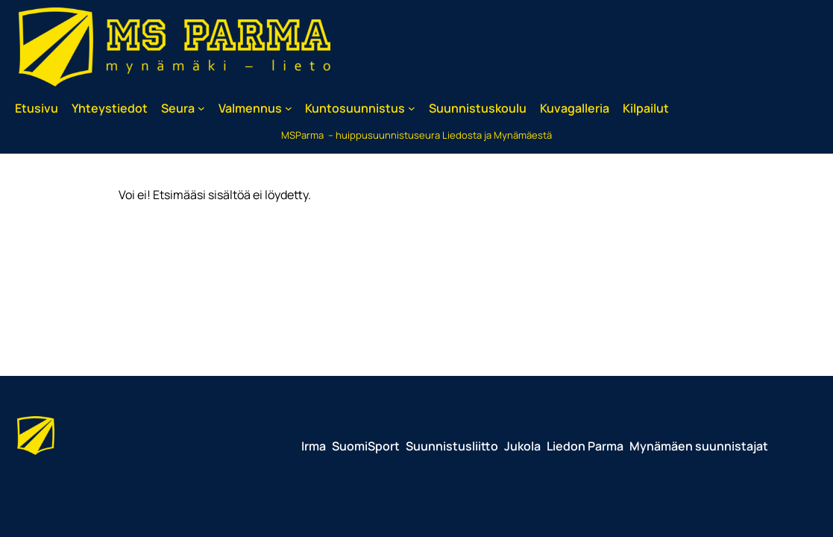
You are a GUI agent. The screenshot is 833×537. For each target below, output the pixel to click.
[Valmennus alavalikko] (288, 108)
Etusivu (36, 108)
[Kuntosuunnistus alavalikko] (411, 108)
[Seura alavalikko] (201, 108)
